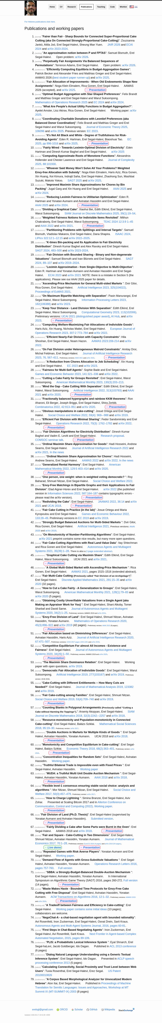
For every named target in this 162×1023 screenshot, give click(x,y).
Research (71, 7)
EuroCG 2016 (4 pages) (92, 844)
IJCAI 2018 (54, 505)
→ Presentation (96, 89)
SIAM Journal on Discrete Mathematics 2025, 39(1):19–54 (100, 213)
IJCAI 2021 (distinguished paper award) (86, 316)
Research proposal (112, 435)
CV (61, 7)
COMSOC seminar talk (49, 439)
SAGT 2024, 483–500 (48, 250)
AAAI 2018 (100, 777)
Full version (65, 868)
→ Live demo (52, 847)
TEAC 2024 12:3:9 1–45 (118, 221)
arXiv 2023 (74, 275)
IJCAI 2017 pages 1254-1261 (77, 642)
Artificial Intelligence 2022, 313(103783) (98, 390)
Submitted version (102, 818)
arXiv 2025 (102, 77)
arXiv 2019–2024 (68, 262)
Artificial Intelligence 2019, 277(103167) (80, 674)
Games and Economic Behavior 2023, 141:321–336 (66, 374)
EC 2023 (92, 131)
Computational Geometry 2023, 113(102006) (109, 312)
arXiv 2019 (121, 415)
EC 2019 (83, 518)
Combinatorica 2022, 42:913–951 (55, 406)
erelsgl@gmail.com (42, 1009)
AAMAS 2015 (131, 897)
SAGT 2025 (75, 180)
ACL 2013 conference (123, 946)
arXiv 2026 (81, 57)
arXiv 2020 (54, 394)
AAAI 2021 (79, 358)
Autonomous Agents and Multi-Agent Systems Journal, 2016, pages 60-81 (80, 925)
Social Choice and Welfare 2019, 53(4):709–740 (64, 699)
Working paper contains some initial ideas (81, 909)
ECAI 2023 (55, 275)
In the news (57, 452)
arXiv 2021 (66, 225)
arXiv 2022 (100, 332)
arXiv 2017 (74, 728)
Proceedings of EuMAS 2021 (53, 291)
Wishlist (123, 7)
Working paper (61, 761)
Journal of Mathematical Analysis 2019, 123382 (104, 686)
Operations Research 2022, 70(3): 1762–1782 (84, 423)
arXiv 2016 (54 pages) (113, 844)
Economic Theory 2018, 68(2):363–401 (90, 748)
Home (52, 7)
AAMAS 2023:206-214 (105, 341)
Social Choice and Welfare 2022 (112, 481)
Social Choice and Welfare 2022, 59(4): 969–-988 (78, 415)
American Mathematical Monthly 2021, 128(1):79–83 (96, 592)
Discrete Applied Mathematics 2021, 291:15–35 (90, 579)
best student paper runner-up (71, 77)
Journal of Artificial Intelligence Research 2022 (100, 448)
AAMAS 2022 (90, 460)
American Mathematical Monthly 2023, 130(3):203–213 (89, 382)
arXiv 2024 (117, 102)
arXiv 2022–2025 (79, 238)
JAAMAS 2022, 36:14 (111, 501)
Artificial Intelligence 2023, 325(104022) (102, 287)
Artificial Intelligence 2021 (93, 526)
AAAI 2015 (106, 625)
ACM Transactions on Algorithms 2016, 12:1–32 (80, 896)
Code (112, 7)
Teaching (101, 7)
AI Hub (115, 316)
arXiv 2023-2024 (57, 48)
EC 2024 (99, 102)
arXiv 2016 (42, 901)
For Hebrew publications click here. (40, 22)
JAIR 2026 (113, 44)
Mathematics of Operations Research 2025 (61, 102)
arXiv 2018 (118, 715)
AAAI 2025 (119, 188)
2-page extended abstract (99, 551)
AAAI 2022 (47, 225)
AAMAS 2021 (79, 571)
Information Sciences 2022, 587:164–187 (73, 493)
